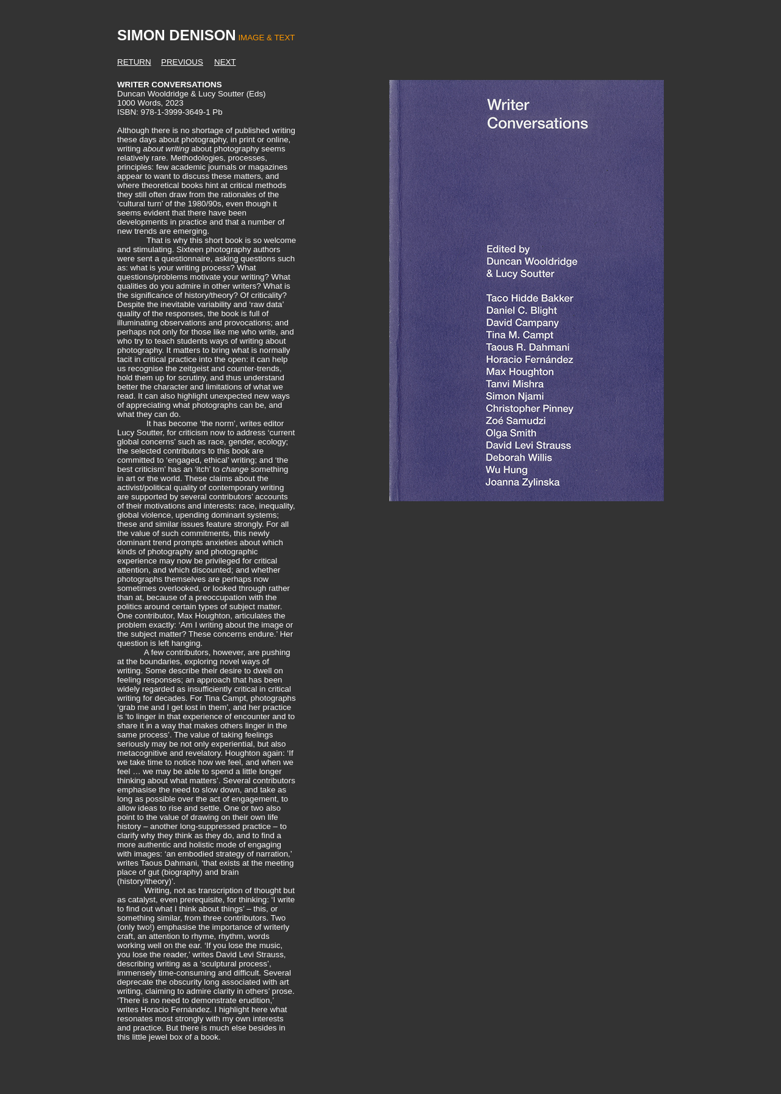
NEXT (225, 62)
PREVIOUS (182, 62)
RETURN (134, 62)
